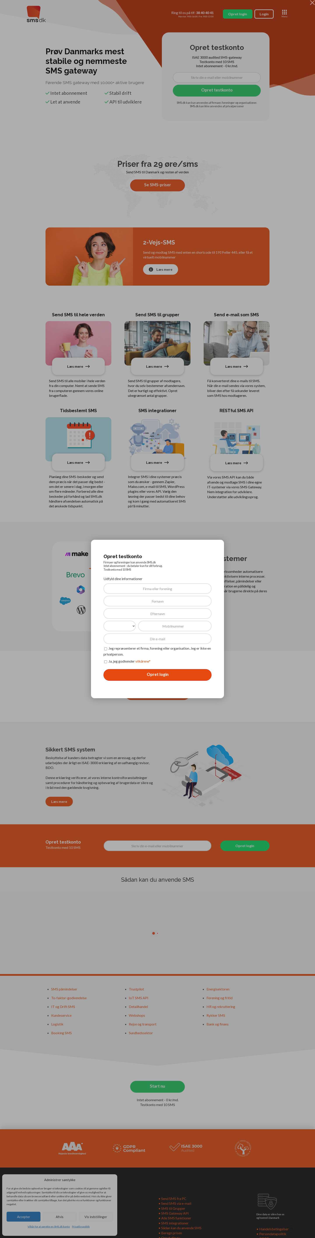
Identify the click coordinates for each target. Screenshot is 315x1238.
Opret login (157, 674)
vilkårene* (142, 661)
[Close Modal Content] (312, 2)
